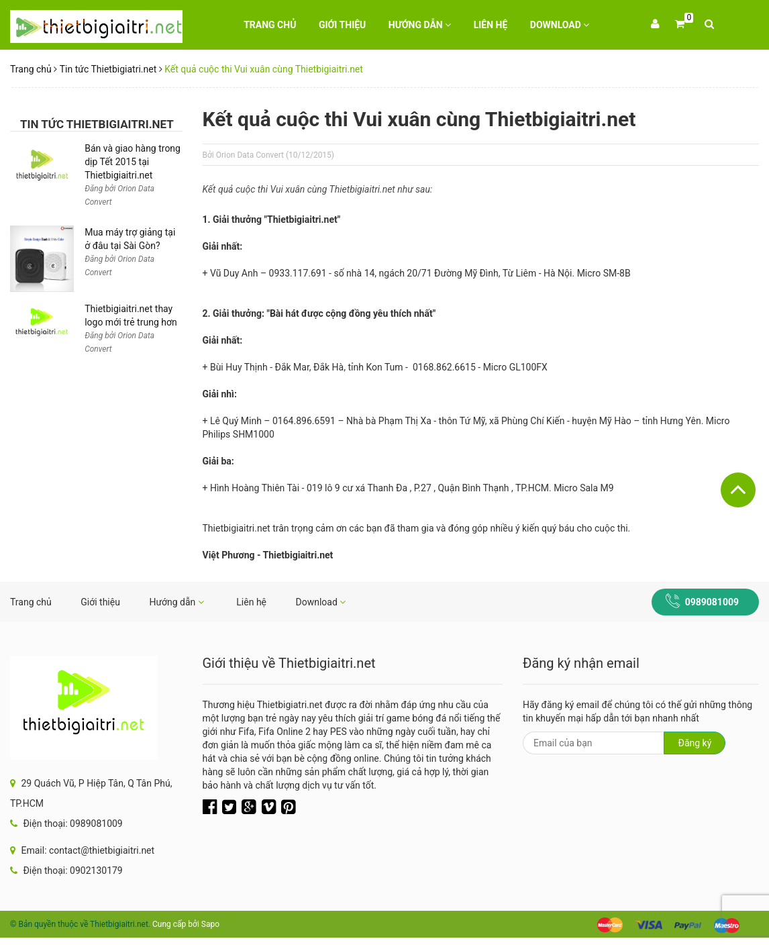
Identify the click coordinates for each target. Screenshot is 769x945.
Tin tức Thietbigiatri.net (108, 69)
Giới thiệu (342, 24)
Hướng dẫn (420, 24)
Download (560, 24)
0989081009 (712, 602)
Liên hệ (491, 24)
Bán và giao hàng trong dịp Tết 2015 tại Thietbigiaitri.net (133, 162)
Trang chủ (270, 24)
